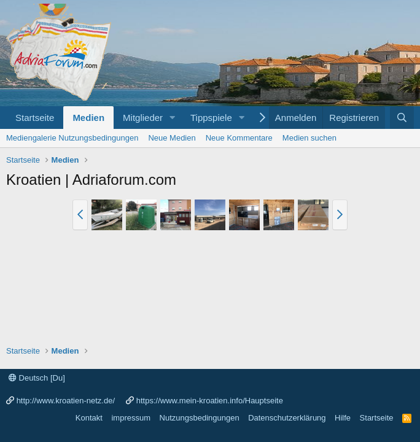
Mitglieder (143, 117)
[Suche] (402, 117)
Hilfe (343, 417)
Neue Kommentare (239, 137)
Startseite (34, 117)
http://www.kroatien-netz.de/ (66, 400)
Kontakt (89, 417)
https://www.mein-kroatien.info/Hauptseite (209, 400)
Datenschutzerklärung (286, 417)
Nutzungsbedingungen (199, 417)
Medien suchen (309, 137)
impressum (130, 417)
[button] (172, 117)
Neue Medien (171, 137)
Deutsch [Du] (37, 377)
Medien (88, 117)
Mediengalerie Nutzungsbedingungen (72, 137)
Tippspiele (211, 117)
